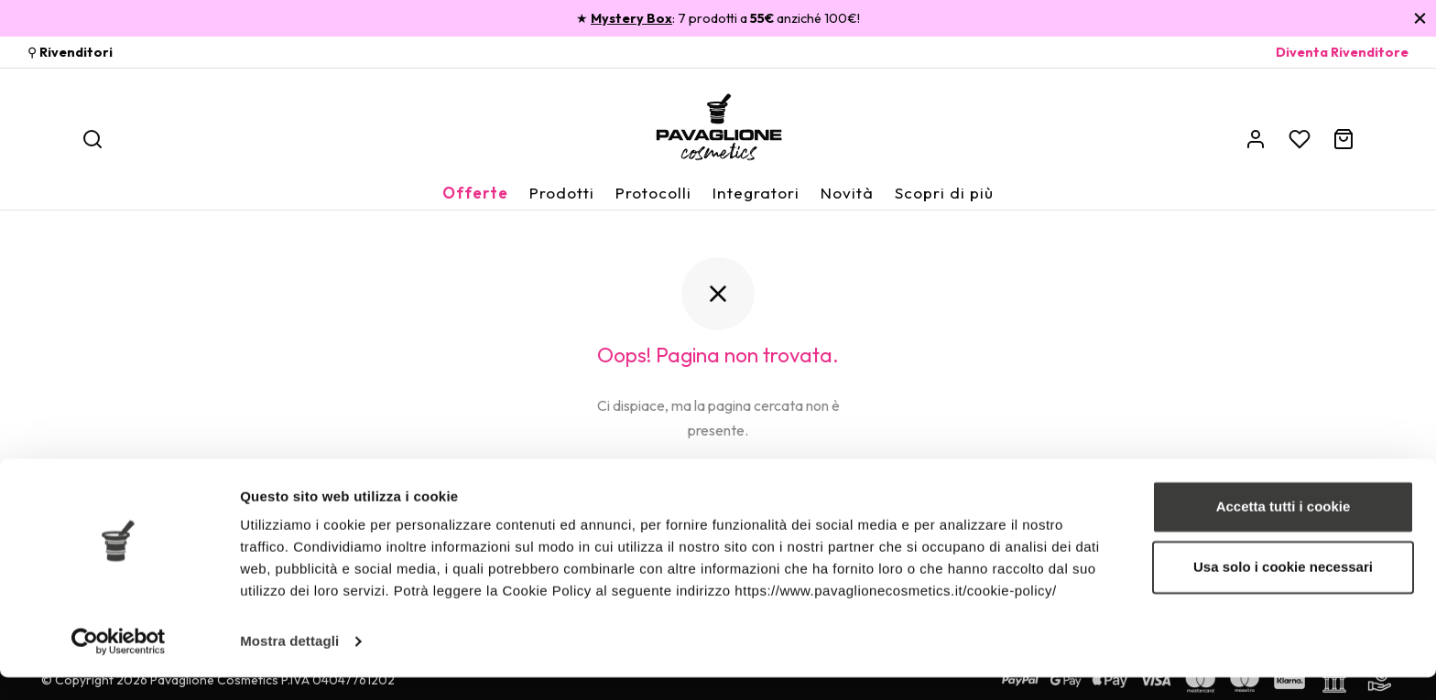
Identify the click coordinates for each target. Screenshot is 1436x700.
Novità (847, 192)
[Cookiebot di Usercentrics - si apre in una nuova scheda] (118, 664)
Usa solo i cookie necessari (1283, 589)
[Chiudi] (1420, 18)
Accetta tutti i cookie (1283, 529)
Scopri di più (944, 192)
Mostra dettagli (289, 664)
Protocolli (653, 192)
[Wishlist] (1300, 139)
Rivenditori (76, 52)
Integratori (756, 192)
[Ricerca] (92, 139)
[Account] (1256, 139)
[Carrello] (1343, 139)
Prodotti (561, 192)
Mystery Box (631, 18)
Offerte (475, 192)
